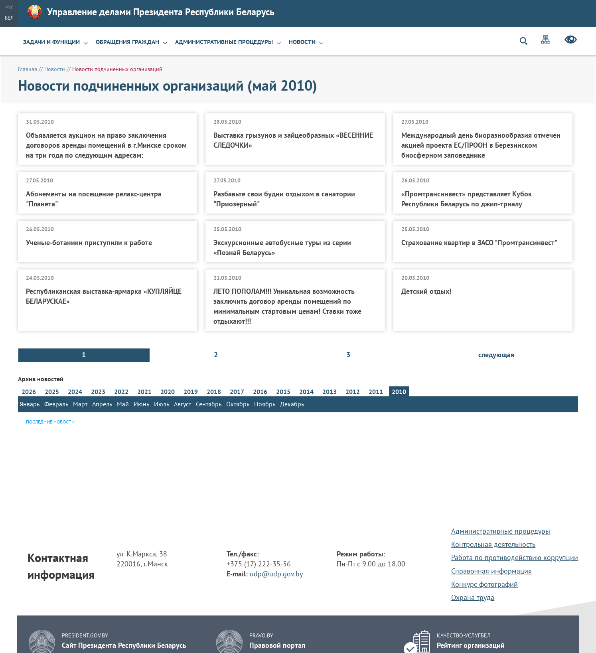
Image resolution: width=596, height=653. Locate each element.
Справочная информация (491, 571)
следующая (496, 354)
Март (80, 404)
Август (182, 404)
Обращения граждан (127, 42)
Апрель (102, 404)
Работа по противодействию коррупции (514, 557)
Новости (302, 42)
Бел (9, 17)
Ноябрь (264, 404)
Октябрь (237, 404)
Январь (29, 404)
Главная (27, 69)
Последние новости (50, 422)
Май (123, 404)
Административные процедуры (224, 42)
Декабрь (292, 404)
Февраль (56, 404)
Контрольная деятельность (493, 544)
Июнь (141, 404)
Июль (161, 404)
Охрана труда (472, 597)
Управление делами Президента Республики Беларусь (151, 12)
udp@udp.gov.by (276, 573)
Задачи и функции (51, 42)
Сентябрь (208, 404)
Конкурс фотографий (484, 584)
